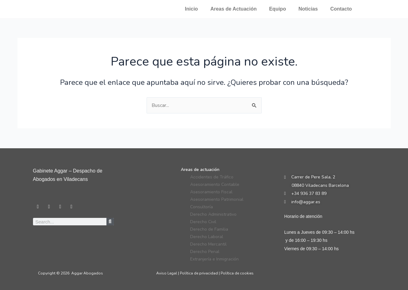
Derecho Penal (204, 252)
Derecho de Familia (209, 229)
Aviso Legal (166, 273)
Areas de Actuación (233, 9)
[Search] (110, 221)
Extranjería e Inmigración (214, 259)
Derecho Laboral (206, 237)
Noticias (308, 9)
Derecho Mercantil (208, 244)
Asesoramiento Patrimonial (216, 199)
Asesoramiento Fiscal (211, 192)
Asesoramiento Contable (214, 184)
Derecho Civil (203, 222)
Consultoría (201, 207)
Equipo (277, 9)
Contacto (341, 9)
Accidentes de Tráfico (211, 177)
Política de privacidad (199, 273)
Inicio (191, 9)
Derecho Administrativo (213, 214)
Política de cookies (237, 273)
